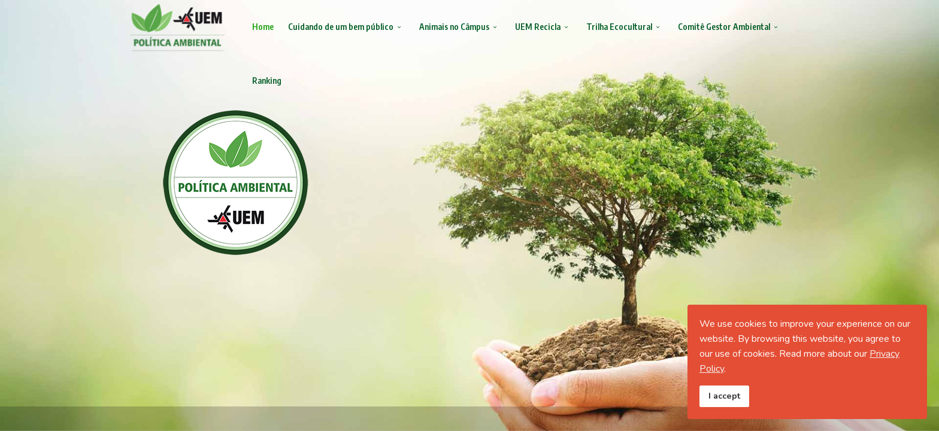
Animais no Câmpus (454, 27)
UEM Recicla (538, 27)
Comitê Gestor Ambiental (724, 27)
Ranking (266, 80)
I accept (724, 396)
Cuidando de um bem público (340, 27)
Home (263, 27)
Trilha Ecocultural (619, 27)
